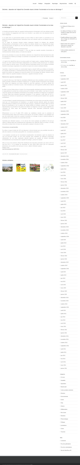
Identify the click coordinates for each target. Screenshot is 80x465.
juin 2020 (63, 95)
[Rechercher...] (67, 18)
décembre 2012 (65, 297)
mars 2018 (63, 120)
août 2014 (63, 239)
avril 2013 (63, 284)
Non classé (17, 153)
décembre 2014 (65, 227)
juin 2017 (63, 136)
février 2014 (64, 255)
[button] (75, 3)
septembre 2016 (65, 165)
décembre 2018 (65, 111)
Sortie (62, 428)
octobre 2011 (64, 342)
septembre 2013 (65, 268)
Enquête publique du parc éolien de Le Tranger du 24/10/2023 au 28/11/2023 (69, 39)
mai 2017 (63, 140)
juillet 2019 (63, 101)
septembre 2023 (65, 79)
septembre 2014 (65, 236)
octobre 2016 (64, 162)
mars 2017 (63, 146)
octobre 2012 (64, 304)
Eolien (62, 399)
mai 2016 (63, 172)
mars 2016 (63, 178)
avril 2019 (63, 104)
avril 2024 (63, 75)
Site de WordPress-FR (66, 450)
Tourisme (63, 431)
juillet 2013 (63, 275)
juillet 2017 (63, 133)
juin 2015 (63, 207)
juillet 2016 (63, 169)
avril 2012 (63, 323)
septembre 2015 (65, 198)
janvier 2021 (64, 85)
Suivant (51, 18)
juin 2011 (63, 355)
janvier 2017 (64, 153)
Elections (63, 393)
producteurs (64, 425)
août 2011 (63, 349)
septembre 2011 (65, 345)
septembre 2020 (65, 91)
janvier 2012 (64, 333)
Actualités (63, 380)
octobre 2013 (64, 265)
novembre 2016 (65, 159)
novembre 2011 (65, 339)
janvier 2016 (64, 185)
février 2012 (64, 329)
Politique (63, 422)
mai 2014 (63, 246)
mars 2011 (63, 365)
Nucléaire (63, 415)
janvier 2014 (64, 259)
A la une (63, 377)
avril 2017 (63, 143)
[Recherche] (76, 18)
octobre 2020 (64, 88)
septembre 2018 (65, 114)
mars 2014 (63, 252)
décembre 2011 (65, 336)
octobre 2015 (64, 194)
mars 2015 (63, 217)
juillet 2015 (63, 204)
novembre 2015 (65, 191)
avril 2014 (63, 249)
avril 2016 (63, 175)
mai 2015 (63, 210)
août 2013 (63, 272)
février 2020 (64, 98)
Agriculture (63, 383)
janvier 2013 (64, 294)
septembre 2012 (65, 307)
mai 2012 (63, 320)
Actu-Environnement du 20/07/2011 (10, 149)
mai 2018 (63, 117)
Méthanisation (64, 409)
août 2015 (63, 201)
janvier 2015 (64, 223)
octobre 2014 (64, 233)
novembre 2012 (65, 300)
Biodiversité (63, 386)
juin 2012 (63, 316)
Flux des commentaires (66, 447)
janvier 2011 (64, 368)
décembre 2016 (65, 156)
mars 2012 (63, 326)
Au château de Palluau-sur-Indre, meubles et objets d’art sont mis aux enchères (68, 32)
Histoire (63, 406)
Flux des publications (66, 444)
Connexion (63, 440)
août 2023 (63, 82)
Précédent (45, 18)
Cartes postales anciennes (67, 390)
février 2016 (64, 182)
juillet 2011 (63, 352)
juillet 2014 (63, 243)
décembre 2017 (65, 124)
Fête (62, 403)
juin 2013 (63, 278)
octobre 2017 (64, 127)
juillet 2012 (63, 313)
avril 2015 (63, 214)
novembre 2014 (65, 230)
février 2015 (64, 220)
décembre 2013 (65, 262)
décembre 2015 (65, 188)
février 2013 (64, 291)
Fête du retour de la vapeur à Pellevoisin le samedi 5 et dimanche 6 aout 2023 (68, 45)
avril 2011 (63, 362)
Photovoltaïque (64, 419)
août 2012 (63, 310)
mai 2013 (63, 281)
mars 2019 (63, 108)
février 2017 (64, 149)
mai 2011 (63, 358)
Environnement (12, 153)
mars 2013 (63, 288)
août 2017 (63, 130)
